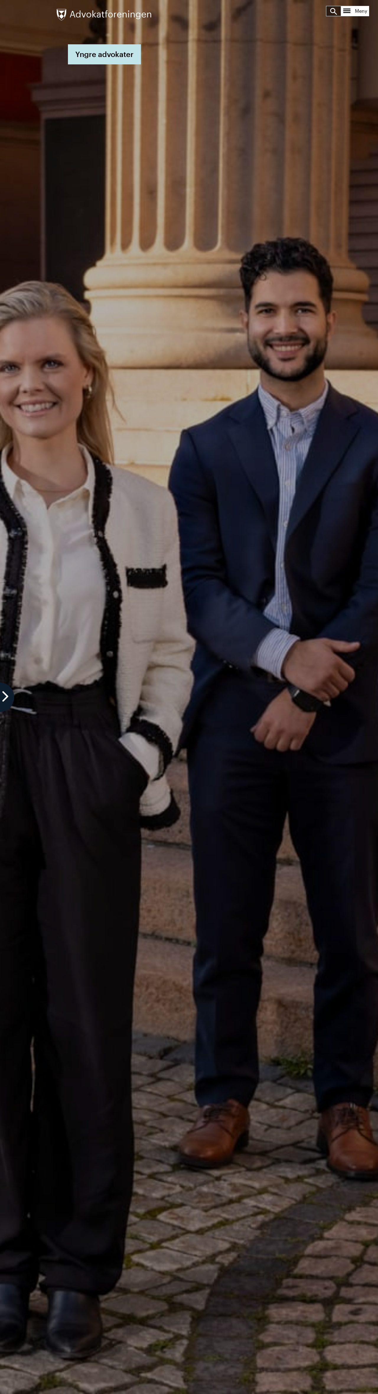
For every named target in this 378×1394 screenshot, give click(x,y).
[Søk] (333, 11)
